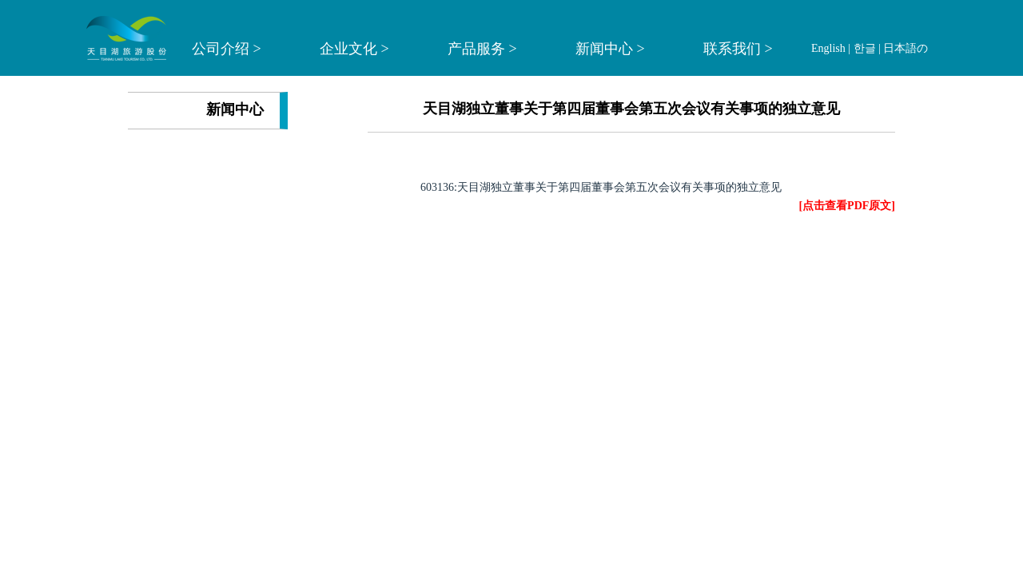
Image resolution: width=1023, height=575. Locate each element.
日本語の (905, 48)
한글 (865, 48)
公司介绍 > (226, 49)
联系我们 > (738, 49)
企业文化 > (354, 49)
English (828, 48)
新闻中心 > (610, 49)
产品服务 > (482, 49)
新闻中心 (235, 109)
